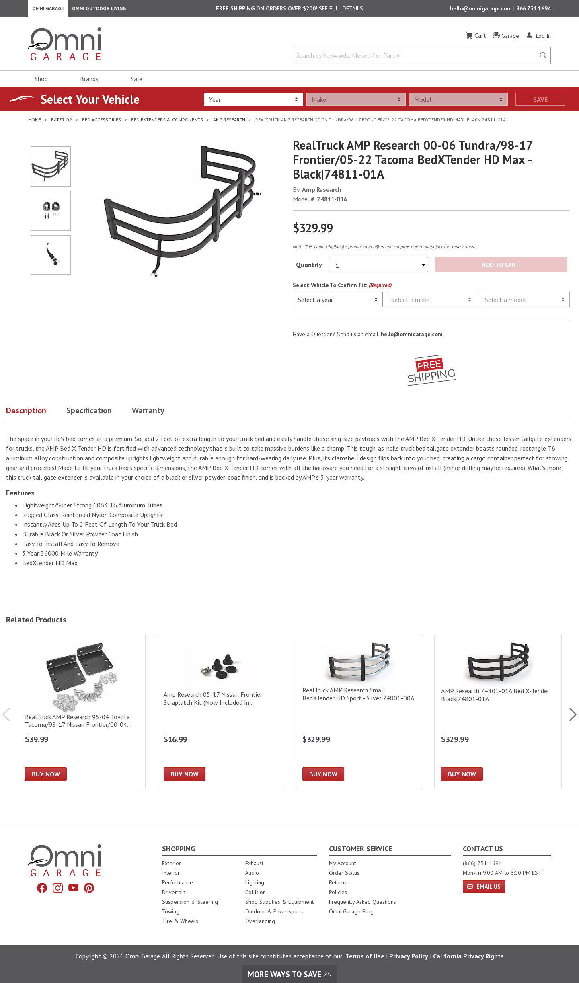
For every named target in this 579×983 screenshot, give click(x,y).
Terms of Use (364, 956)
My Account (342, 863)
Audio (252, 872)
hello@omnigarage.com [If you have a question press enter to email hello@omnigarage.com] (412, 338)
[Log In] (538, 39)
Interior (171, 872)
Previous (10, 718)
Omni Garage (48, 10)
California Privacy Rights (468, 956)
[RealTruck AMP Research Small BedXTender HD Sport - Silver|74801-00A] (359, 715)
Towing (170, 911)
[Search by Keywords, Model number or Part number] (416, 59)
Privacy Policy (408, 956)
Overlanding (260, 921)
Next (569, 718)
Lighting (254, 882)
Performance (177, 882)
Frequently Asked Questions (362, 901)
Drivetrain (173, 892)
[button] (36, 416)
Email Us (484, 886)
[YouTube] (74, 889)
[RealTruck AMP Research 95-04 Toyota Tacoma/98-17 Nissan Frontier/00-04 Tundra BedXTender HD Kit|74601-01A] (82, 715)
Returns (338, 882)
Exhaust (254, 863)
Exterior (171, 863)
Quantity (309, 269)
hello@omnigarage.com (481, 10)
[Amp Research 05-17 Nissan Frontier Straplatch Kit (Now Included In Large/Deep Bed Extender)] (220, 715)
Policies (338, 892)
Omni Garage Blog (351, 911)
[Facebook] (39, 889)
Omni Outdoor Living (99, 10)
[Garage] (506, 39)
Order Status (344, 872)
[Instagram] (57, 889)
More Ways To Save (289, 974)
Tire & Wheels (180, 921)
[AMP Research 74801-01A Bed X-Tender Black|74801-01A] (498, 715)
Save (540, 103)
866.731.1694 (533, 10)
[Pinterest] (92, 889)
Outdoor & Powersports (274, 911)
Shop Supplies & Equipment (279, 901)
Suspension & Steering (190, 901)
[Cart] (476, 39)
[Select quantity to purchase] (378, 268)
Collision (255, 892)
